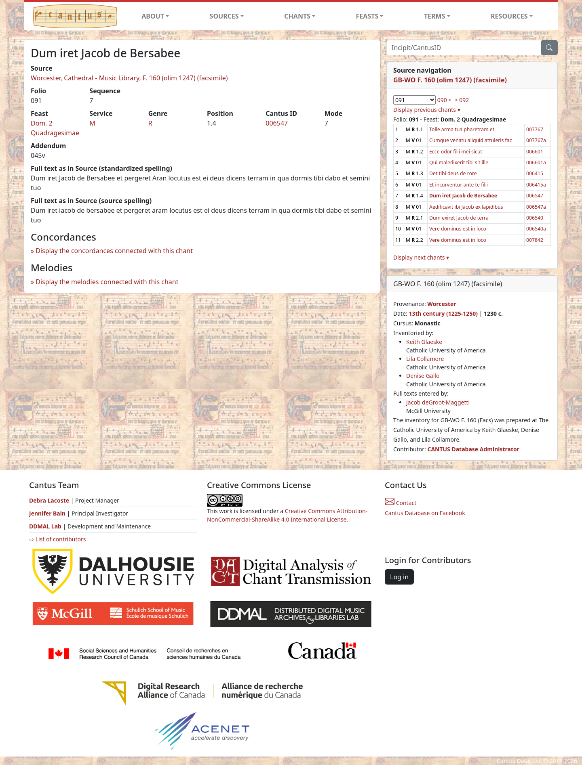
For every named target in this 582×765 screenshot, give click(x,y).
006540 (534, 217)
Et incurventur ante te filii (458, 184)
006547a (536, 206)
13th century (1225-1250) (443, 313)
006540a (536, 228)
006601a (536, 162)
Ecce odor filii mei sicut (455, 151)
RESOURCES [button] (509, 16)
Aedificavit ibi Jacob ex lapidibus (466, 206)
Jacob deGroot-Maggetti (438, 402)
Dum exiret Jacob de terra (459, 217)
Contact (400, 503)
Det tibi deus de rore (453, 173)
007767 (534, 129)
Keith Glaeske (424, 342)
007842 (534, 240)
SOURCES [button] (224, 16)
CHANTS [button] (297, 16)
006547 (277, 123)
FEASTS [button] (367, 16)
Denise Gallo (422, 375)
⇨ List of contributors (57, 539)
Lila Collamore (425, 359)
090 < (444, 100)
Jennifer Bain (48, 513)
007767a (536, 140)
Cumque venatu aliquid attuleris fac (470, 140)
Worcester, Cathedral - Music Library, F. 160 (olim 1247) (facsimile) (129, 77)
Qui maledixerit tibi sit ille (458, 162)
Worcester (441, 304)
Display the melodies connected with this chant (107, 281)
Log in (399, 576)
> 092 (462, 100)
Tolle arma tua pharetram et (461, 129)
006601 (534, 151)
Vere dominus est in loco (457, 228)
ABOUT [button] (152, 16)
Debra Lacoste (49, 500)
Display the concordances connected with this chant (114, 250)
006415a (536, 184)
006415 (534, 173)
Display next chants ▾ (421, 257)
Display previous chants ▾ (426, 109)
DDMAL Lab (45, 526)
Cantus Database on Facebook (425, 513)
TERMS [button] (434, 16)
